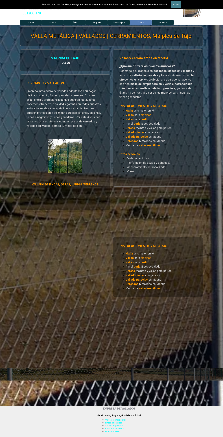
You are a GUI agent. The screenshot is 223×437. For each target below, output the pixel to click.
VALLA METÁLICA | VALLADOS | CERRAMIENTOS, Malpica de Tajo (111, 36)
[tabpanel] (31, 13)
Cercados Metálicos (114, 428)
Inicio (31, 22)
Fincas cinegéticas (113, 423)
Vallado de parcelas (114, 425)
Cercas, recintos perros (115, 420)
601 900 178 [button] (32, 13)
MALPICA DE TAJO (34, 58)
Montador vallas (112, 431)
